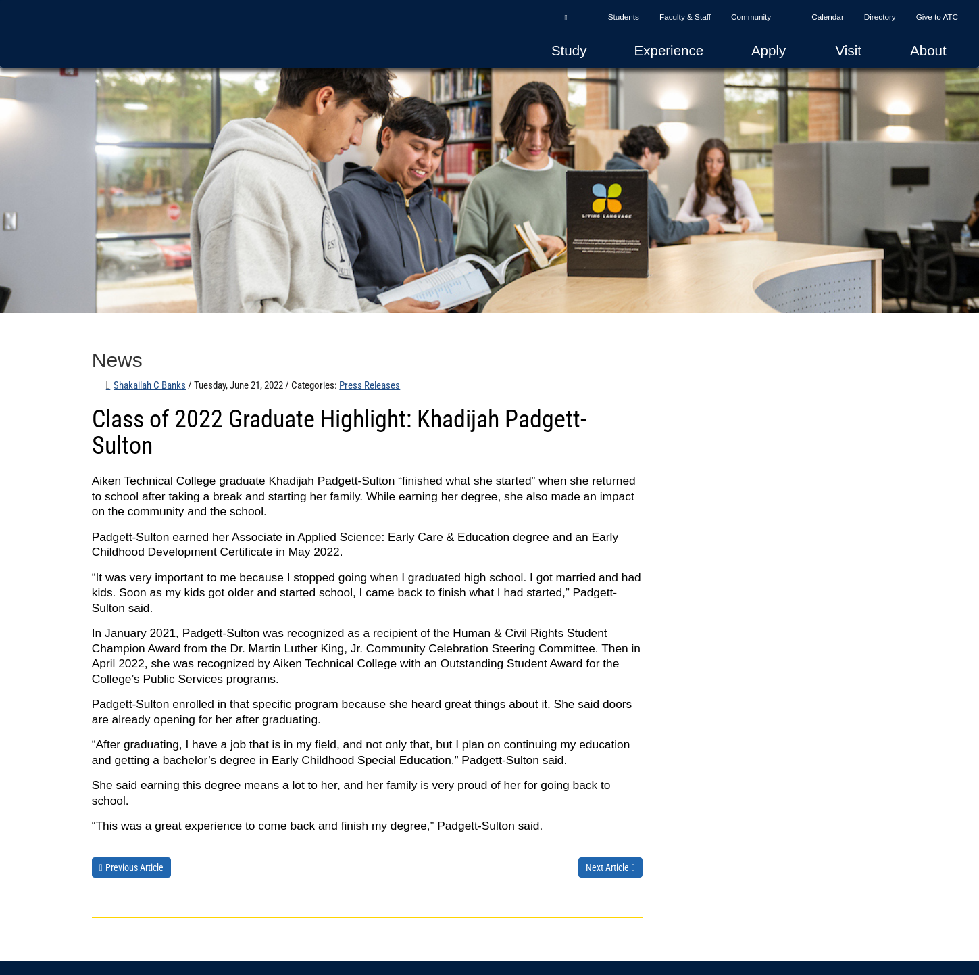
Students (623, 16)
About (928, 50)
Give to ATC (937, 16)
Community (751, 16)
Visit (848, 50)
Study (568, 50)
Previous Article (134, 867)
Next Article (607, 867)
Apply (768, 50)
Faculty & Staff (685, 16)
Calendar (827, 16)
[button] (565, 17)
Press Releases (369, 385)
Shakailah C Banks (150, 385)
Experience (669, 50)
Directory (880, 16)
